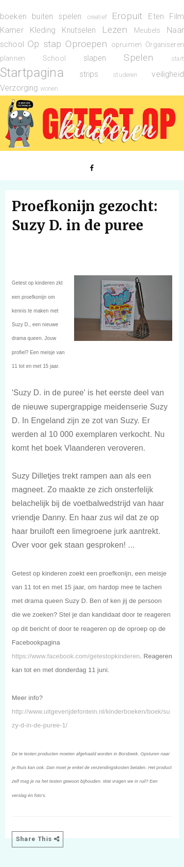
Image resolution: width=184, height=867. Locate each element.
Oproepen (86, 43)
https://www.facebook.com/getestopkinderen (76, 656)
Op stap (44, 43)
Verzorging (19, 88)
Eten (156, 16)
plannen (12, 58)
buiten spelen (56, 16)
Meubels (147, 30)
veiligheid (168, 74)
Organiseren (164, 45)
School (54, 58)
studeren (125, 74)
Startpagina (32, 72)
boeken (13, 16)
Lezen (114, 29)
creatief (97, 17)
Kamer (12, 30)
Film (176, 16)
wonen (49, 88)
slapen (94, 58)
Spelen (138, 57)
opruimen (126, 45)
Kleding (42, 30)
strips (89, 74)
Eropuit (127, 16)
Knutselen (79, 30)
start (177, 58)
